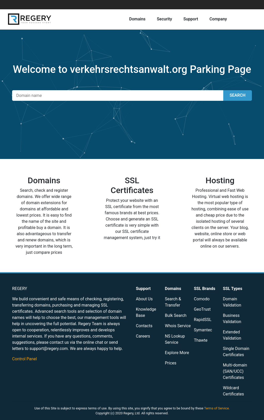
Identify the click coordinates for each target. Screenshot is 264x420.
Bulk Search (176, 315)
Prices (171, 363)
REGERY (19, 288)
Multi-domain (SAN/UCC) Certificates (235, 371)
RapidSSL (202, 319)
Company (218, 19)
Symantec (203, 329)
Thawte (201, 340)
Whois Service (178, 325)
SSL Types (232, 288)
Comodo (202, 298)
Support (190, 19)
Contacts (144, 325)
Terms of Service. (217, 408)
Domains (137, 19)
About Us (144, 298)
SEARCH (237, 95)
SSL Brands (204, 288)
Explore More (177, 352)
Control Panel (24, 358)
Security (164, 19)
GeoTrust (202, 309)
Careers (143, 336)
